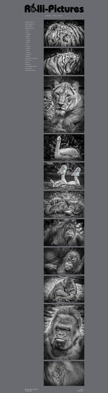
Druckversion (29, 389)
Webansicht (80, 390)
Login (81, 389)
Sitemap (36, 389)
